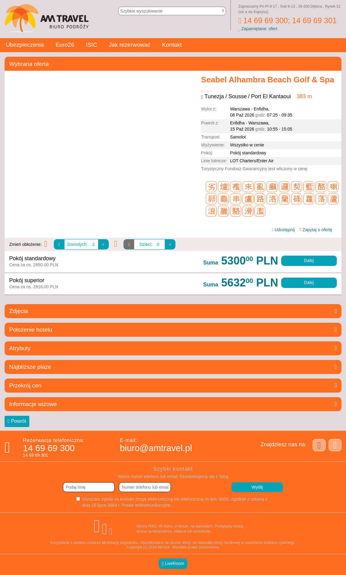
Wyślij (257, 487)
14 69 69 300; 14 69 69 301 (287, 20)
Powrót (17, 421)
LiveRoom (173, 563)
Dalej (309, 260)
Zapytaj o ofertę (316, 229)
